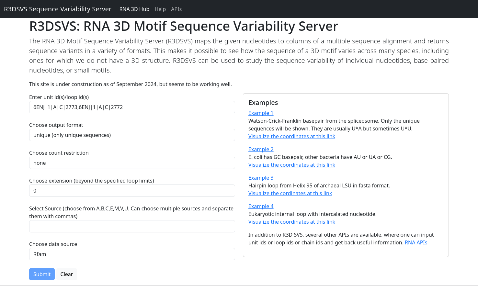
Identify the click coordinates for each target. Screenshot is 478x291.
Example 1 (261, 113)
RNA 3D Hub (134, 9)
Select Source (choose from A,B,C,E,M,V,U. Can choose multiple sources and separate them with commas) (131, 212)
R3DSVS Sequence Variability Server (57, 9)
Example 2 (261, 149)
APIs (176, 9)
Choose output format (56, 125)
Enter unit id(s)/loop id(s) (60, 97)
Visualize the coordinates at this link (291, 136)
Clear (67, 274)
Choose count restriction (59, 152)
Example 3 (261, 177)
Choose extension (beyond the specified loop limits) (91, 180)
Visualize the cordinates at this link (290, 193)
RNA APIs (416, 242)
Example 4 (261, 206)
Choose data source (53, 244)
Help (160, 9)
